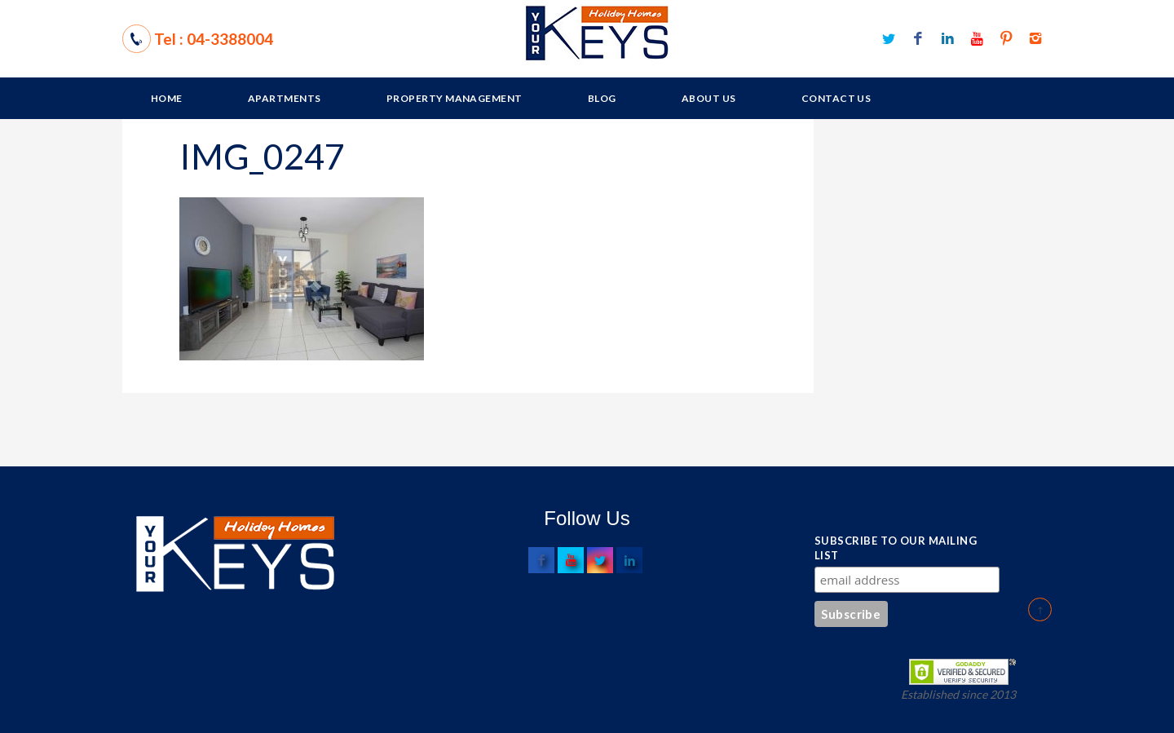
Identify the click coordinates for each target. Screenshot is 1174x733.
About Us (709, 98)
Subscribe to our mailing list (895, 548)
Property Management (454, 98)
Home (167, 98)
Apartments (284, 98)
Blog (602, 98)
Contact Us (836, 98)
